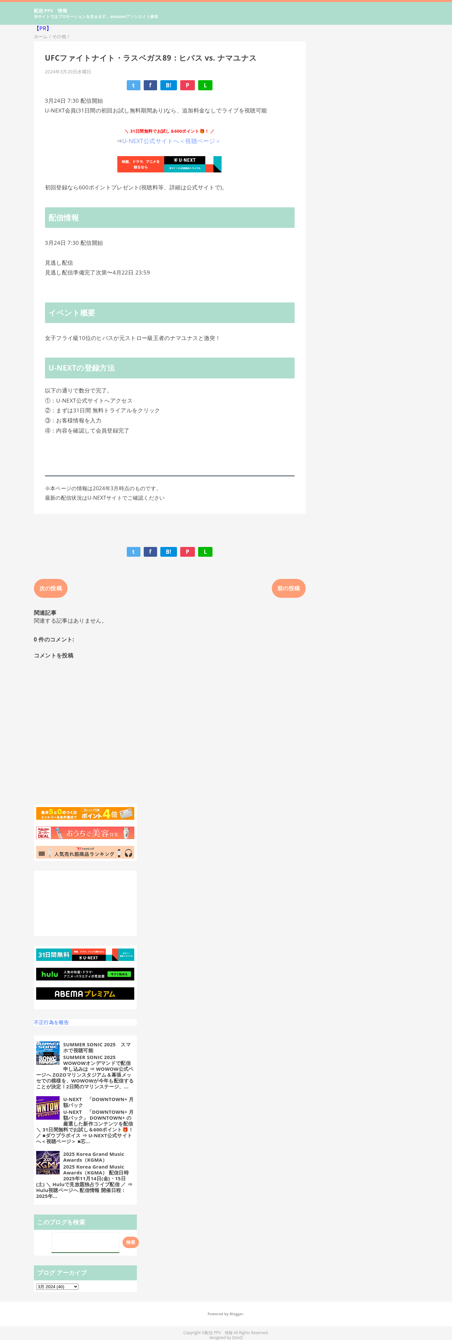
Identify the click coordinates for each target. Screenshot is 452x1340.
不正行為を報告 (51, 1022)
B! (168, 85)
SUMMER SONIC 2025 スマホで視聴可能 (97, 1047)
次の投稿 (50, 588)
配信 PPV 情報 (50, 10)
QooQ (237, 1337)
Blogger (236, 1314)
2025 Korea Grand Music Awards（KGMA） (93, 1157)
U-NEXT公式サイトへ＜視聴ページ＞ (172, 141)
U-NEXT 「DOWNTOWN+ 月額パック (98, 1102)
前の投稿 (288, 588)
